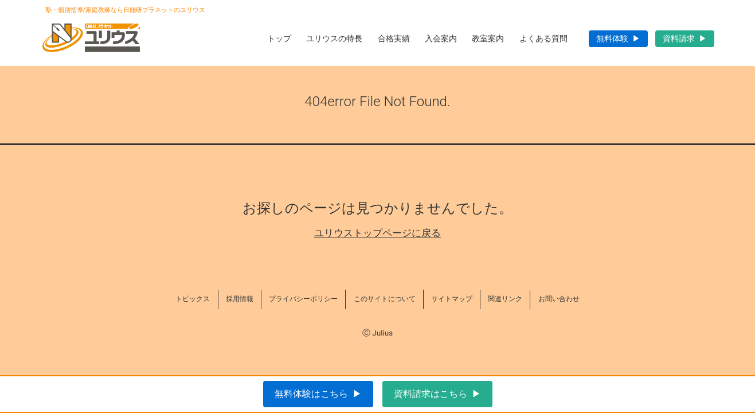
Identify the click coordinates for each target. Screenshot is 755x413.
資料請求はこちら (430, 394)
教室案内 (488, 38)
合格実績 (394, 38)
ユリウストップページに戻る (377, 233)
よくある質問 (543, 38)
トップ (279, 38)
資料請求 (679, 38)
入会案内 (441, 38)
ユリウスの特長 (334, 38)
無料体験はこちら (311, 394)
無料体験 (612, 38)
